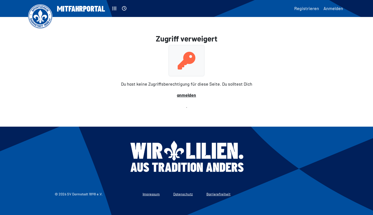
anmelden (186, 95)
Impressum (151, 194)
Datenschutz (183, 194)
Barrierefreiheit (218, 194)
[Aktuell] (124, 8)
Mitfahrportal (81, 8)
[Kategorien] (114, 8)
